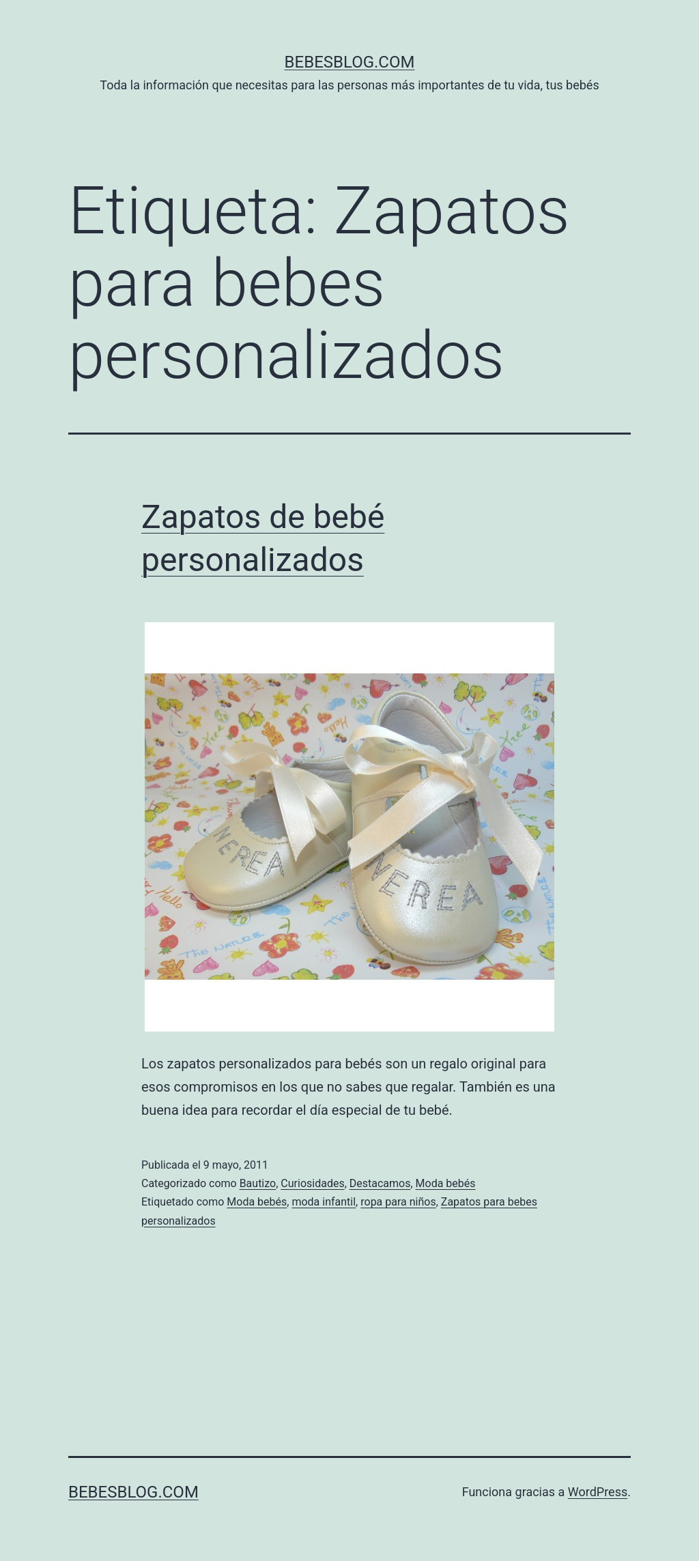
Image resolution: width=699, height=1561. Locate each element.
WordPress (597, 1492)
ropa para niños (398, 1201)
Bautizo (258, 1183)
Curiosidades (312, 1183)
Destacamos (380, 1183)
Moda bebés (446, 1183)
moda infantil (323, 1201)
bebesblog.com (350, 62)
